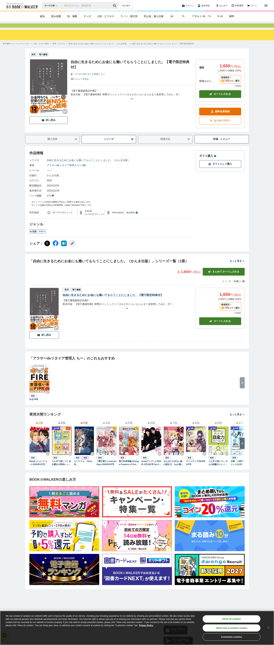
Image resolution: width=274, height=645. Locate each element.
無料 (231, 16)
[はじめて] (221, 5)
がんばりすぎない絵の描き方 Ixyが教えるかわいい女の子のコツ (173, 469)
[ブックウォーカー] (22, 5)
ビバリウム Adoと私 (83, 469)
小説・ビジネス (105, 16)
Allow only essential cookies (231, 628)
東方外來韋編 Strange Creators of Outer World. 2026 (129, 469)
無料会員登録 (220, 117)
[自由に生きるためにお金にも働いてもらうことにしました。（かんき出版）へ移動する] (98, 50)
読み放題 (56, 16)
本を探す (126, 5)
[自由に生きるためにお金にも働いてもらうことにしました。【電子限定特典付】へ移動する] (163, 50)
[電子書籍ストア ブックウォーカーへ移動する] (16, 50)
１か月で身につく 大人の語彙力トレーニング (218, 469)
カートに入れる (220, 100)
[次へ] (242, 449)
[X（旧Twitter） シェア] (47, 250)
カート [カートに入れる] (220, 327)
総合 (42, 16)
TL (183, 16)
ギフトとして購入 (220, 170)
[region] (137, 628)
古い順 (226, 287)
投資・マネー (37, 238)
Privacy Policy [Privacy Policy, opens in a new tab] (146, 625)
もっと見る (237, 267)
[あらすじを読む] (132, 100)
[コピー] (72, 250)
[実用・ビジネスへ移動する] (59, 50)
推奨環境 (132, 219)
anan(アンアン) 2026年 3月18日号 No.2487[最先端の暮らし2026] (151, 469)
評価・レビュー (221, 145)
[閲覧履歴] (237, 5)
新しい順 (239, 287)
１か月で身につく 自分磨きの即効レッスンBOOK (61, 469)
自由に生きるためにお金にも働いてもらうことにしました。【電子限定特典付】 (113, 301)
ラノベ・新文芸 (129, 16)
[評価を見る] (80, 85)
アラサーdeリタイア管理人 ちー (90, 80)
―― (49, 176)
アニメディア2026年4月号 (195, 469)
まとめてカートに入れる (223, 277)
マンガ (87, 16)
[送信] (115, 5)
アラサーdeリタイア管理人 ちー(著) (66, 171)
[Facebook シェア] (55, 250)
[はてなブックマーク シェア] (64, 250)
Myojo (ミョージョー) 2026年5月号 (38, 469)
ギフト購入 (207, 162)
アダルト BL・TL (201, 16)
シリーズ (119, 145)
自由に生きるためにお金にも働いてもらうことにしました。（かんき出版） (88, 166)
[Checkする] (65, 117)
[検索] (115, 5)
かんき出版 (53, 181)
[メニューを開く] (266, 5)
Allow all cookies (231, 619)
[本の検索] (52, 5)
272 (50, 202)
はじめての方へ (220, 126)
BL (172, 16)
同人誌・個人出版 (153, 16)
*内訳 (237, 92)
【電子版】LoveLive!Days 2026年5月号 (106, 469)
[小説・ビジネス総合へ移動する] (41, 50)
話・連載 (72, 16)
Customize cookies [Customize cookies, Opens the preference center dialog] (231, 637)
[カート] (252, 5)
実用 (49, 186)
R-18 (220, 16)
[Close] (268, 628)
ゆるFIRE (33, 405)
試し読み (49, 126)
